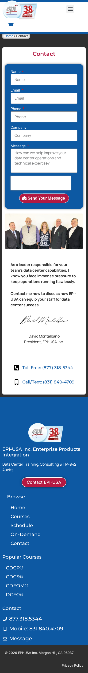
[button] (70, 9)
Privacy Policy (72, 665)
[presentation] (41, 183)
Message (19, 146)
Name (16, 72)
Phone (16, 109)
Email (16, 91)
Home (8, 36)
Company (19, 128)
